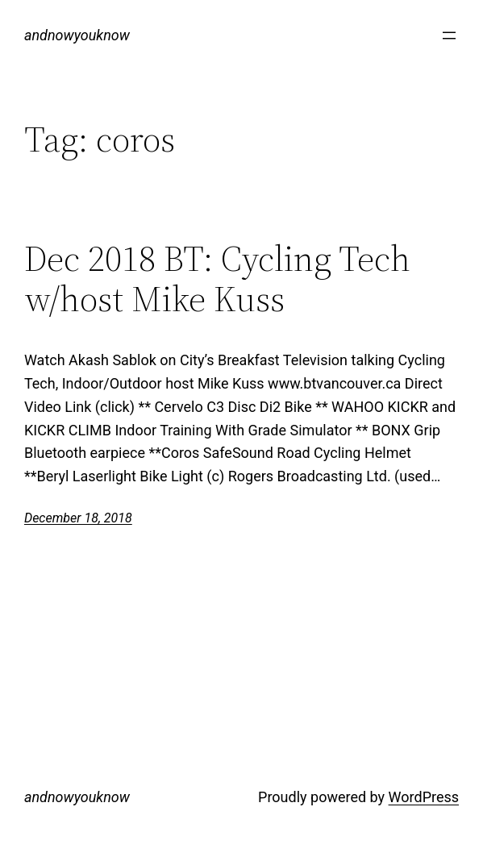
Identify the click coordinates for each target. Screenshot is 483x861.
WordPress (424, 796)
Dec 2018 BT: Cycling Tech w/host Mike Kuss (217, 279)
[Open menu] (449, 35)
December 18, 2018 (78, 518)
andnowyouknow (77, 35)
